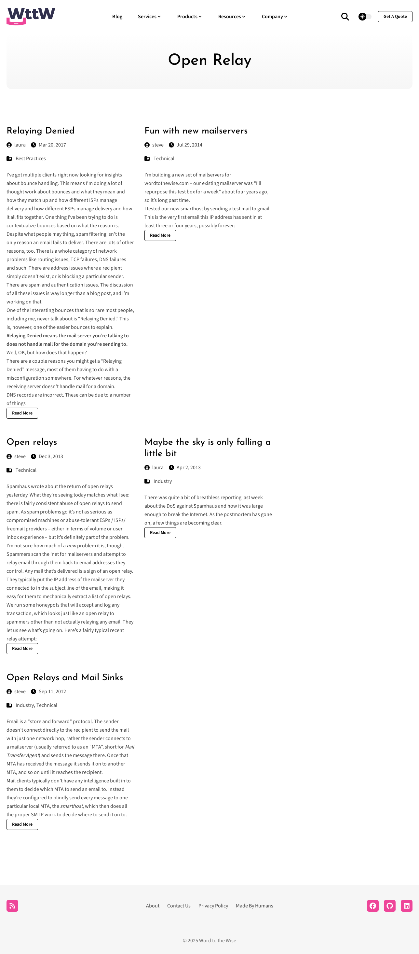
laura (16, 144)
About (152, 905)
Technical (164, 158)
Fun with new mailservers (196, 131)
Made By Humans (254, 905)
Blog (117, 16)
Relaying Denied (41, 131)
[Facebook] (373, 906)
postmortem (237, 514)
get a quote (395, 16)
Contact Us (179, 905)
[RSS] (12, 906)
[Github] (390, 906)
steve (154, 144)
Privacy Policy (213, 905)
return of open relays (90, 486)
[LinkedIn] (406, 906)
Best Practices (31, 158)
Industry (163, 481)
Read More (22, 413)
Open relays (32, 442)
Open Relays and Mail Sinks (65, 677)
